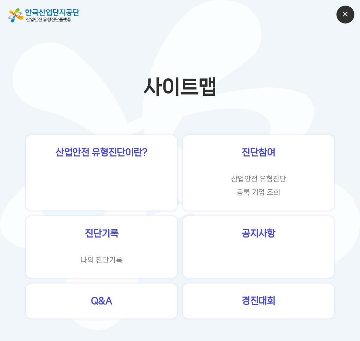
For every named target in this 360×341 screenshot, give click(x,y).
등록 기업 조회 (258, 192)
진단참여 (258, 152)
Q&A (101, 301)
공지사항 (258, 233)
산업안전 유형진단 (258, 179)
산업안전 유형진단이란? (101, 152)
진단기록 (101, 233)
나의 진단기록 (101, 260)
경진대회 (258, 301)
